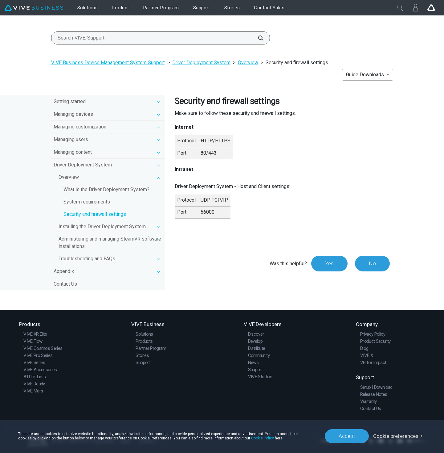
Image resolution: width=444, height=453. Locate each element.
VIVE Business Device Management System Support (108, 62)
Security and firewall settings (94, 214)
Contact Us (65, 284)
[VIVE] (34, 8)
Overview (248, 62)
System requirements (86, 202)
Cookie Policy (262, 438)
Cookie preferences (395, 436)
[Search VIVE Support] (257, 38)
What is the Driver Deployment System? (106, 189)
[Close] (400, 7)
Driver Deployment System (201, 62)
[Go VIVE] (431, 7)
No (372, 263)
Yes (329, 263)
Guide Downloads (365, 75)
